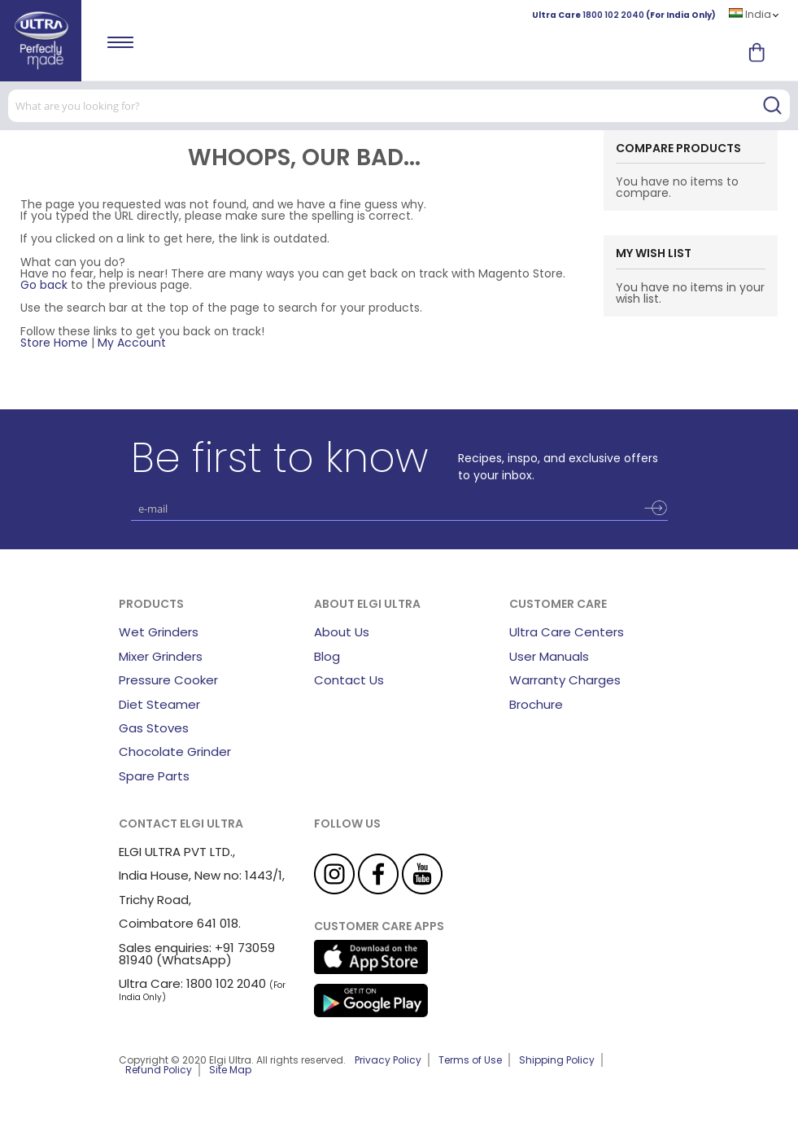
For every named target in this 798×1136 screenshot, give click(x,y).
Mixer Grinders (161, 656)
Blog (327, 656)
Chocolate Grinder (175, 751)
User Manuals (549, 656)
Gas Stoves (154, 727)
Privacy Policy (388, 1060)
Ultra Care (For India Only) (624, 15)
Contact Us (349, 679)
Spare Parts (154, 775)
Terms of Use (470, 1060)
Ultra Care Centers (566, 631)
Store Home (54, 342)
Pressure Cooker (168, 679)
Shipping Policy (557, 1060)
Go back (44, 285)
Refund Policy (158, 1070)
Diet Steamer (159, 704)
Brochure (536, 704)
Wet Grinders (158, 631)
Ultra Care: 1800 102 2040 (192, 983)
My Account (132, 342)
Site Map (230, 1070)
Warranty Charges (565, 679)
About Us (341, 631)
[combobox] (399, 106)
